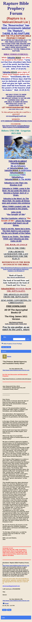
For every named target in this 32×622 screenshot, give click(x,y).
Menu (4, 337)
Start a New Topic (6, 347)
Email (6, 603)
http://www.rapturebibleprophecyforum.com (16, 370)
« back (3, 617)
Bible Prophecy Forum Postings (11, 343)
